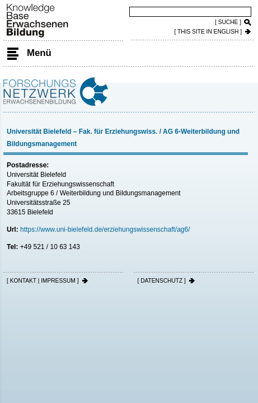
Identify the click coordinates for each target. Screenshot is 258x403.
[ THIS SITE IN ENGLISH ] (208, 32)
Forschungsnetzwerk (55, 89)
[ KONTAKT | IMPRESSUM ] (43, 281)
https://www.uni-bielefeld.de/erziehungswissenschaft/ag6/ (105, 229)
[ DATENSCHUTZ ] (161, 281)
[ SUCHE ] (228, 22)
